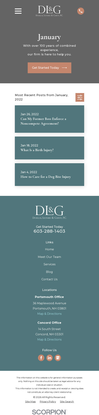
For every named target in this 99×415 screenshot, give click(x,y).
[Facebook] (41, 357)
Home (49, 249)
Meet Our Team (49, 257)
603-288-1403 (49, 231)
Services (49, 264)
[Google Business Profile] (58, 357)
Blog (49, 272)
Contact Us (49, 279)
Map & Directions (49, 313)
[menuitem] (30, 401)
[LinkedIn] (49, 357)
